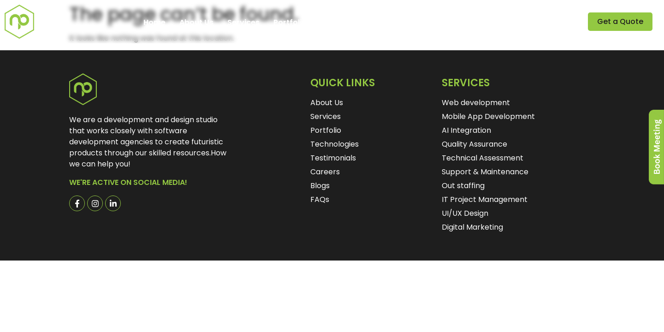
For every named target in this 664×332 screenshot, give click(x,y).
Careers (398, 22)
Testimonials (344, 22)
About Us (196, 22)
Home (154, 22)
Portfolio (290, 22)
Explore (446, 22)
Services (243, 22)
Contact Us (500, 22)
